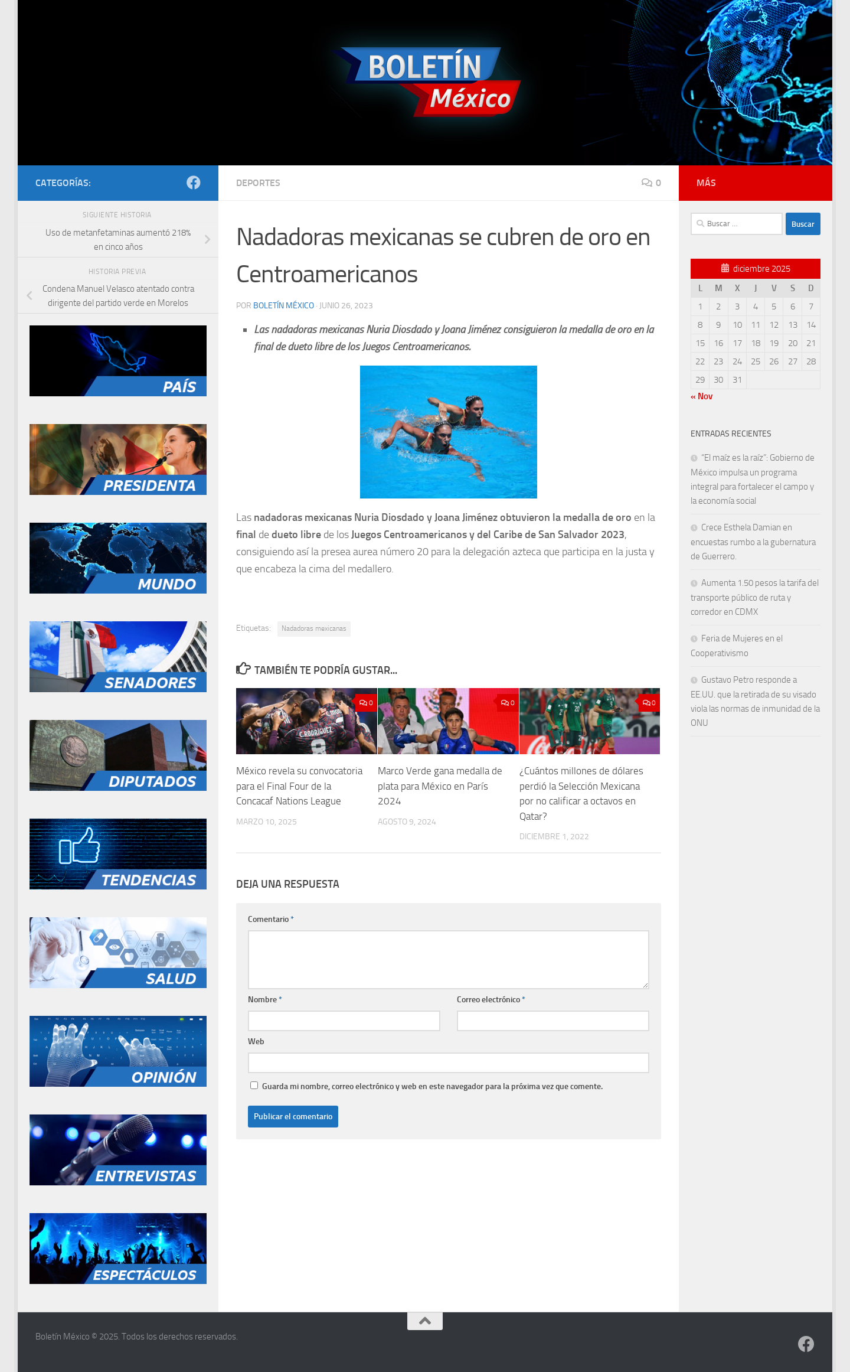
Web (256, 1042)
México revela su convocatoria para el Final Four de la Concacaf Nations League (299, 786)
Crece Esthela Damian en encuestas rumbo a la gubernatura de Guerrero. (753, 542)
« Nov (701, 396)
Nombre (265, 1000)
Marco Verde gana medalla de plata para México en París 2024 (440, 786)
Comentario (271, 919)
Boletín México (283, 306)
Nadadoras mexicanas (314, 628)
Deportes (258, 182)
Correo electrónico (491, 1000)
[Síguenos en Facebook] (194, 182)
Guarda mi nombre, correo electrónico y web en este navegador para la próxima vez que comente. (432, 1086)
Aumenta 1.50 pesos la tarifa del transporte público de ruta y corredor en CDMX (755, 597)
